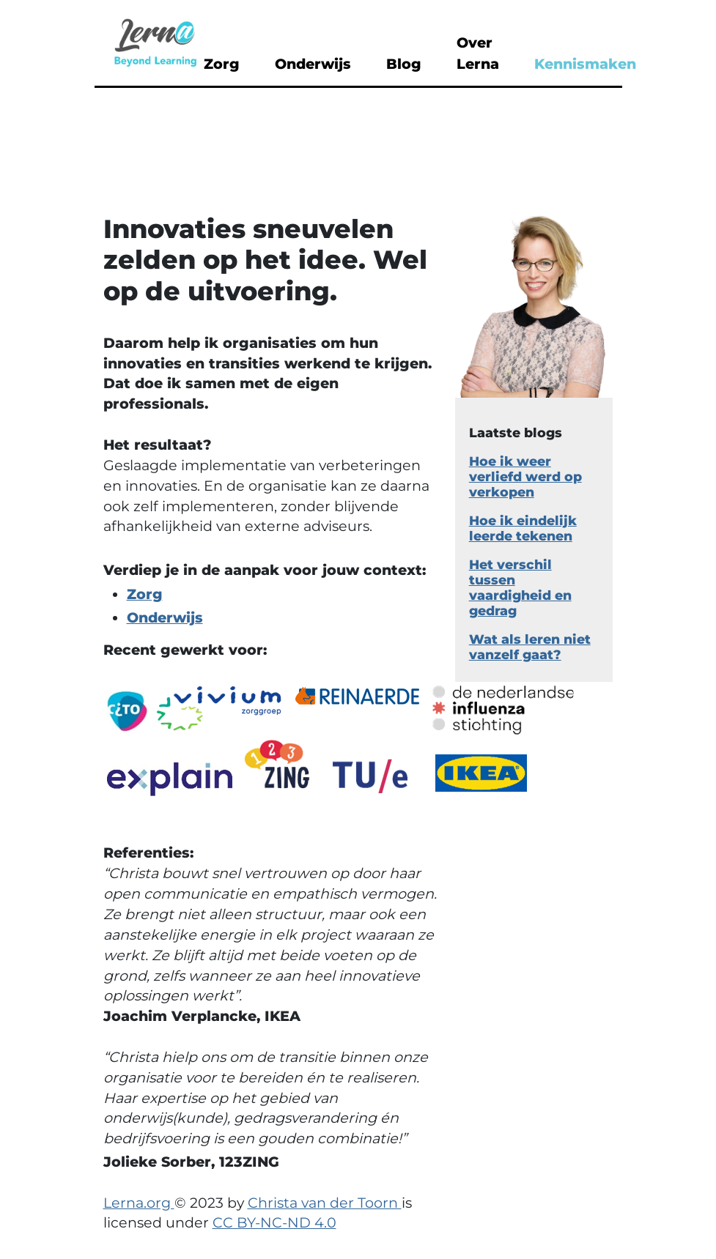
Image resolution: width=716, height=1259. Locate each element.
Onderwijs (313, 64)
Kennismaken (585, 64)
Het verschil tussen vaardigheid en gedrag (520, 587)
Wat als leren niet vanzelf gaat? (530, 646)
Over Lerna (478, 53)
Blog (403, 64)
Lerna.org (138, 1202)
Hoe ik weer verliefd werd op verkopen (525, 476)
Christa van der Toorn (325, 1202)
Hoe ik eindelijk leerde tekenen (523, 528)
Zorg (222, 64)
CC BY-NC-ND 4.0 (274, 1222)
